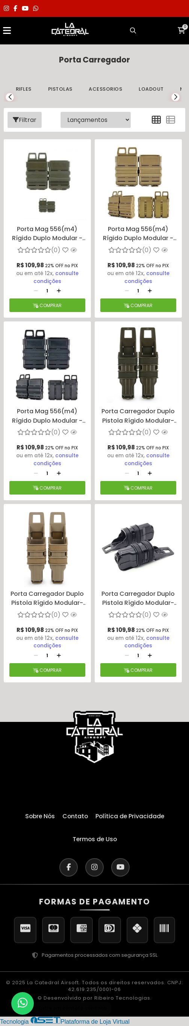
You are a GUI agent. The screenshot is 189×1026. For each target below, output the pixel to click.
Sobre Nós (38, 816)
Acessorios (107, 89)
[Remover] (36, 291)
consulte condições (56, 277)
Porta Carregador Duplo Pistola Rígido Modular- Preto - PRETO (138, 598)
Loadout (152, 89)
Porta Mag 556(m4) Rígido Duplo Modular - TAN (138, 234)
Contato (75, 816)
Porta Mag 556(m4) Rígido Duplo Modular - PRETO (47, 416)
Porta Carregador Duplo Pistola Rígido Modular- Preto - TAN (47, 598)
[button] (10, 97)
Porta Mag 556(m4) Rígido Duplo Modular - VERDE (47, 234)
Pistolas (60, 89)
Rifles (24, 89)
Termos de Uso (95, 839)
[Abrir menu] (7, 30)
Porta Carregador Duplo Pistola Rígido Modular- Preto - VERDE (138, 416)
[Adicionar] (59, 291)
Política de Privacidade (131, 816)
